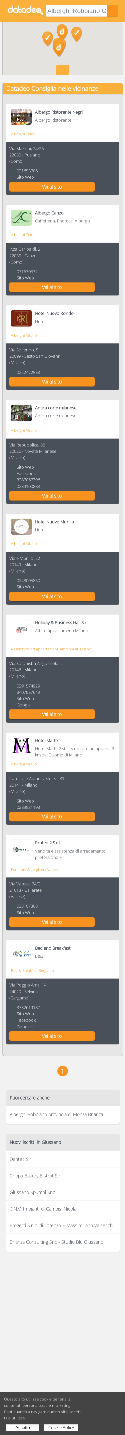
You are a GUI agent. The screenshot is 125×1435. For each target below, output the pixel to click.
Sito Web (25, 177)
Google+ (25, 705)
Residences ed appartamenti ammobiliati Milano (51, 648)
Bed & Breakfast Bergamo (32, 970)
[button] (62, 33)
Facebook (26, 473)
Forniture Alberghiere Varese (34, 869)
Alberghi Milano (24, 335)
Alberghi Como (23, 133)
